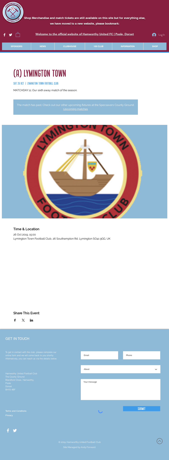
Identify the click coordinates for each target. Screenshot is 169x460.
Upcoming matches (75, 109)
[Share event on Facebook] (15, 320)
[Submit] (141, 408)
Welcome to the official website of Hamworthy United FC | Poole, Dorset (84, 34)
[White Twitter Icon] (10, 35)
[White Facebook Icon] (4, 35)
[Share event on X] (23, 320)
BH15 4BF (10, 389)
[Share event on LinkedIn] (31, 320)
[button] (18, 34)
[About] (120, 369)
